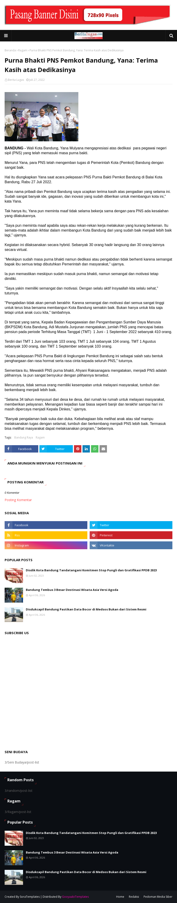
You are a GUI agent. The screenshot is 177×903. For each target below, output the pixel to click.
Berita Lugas (16, 80)
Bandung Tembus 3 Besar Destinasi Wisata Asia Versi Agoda (72, 590)
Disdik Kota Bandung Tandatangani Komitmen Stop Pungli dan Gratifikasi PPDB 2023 (91, 570)
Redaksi (134, 897)
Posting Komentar (18, 500)
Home (120, 897)
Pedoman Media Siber (158, 897)
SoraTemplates (30, 897)
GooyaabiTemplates (75, 897)
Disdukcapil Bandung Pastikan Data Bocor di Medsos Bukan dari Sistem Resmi (86, 609)
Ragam (22, 50)
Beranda (10, 50)
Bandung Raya (23, 437)
